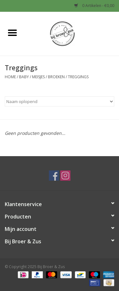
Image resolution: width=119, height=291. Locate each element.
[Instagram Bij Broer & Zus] (65, 175)
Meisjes (38, 77)
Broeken (56, 77)
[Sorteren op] (59, 101)
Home (10, 77)
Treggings (78, 77)
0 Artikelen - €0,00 (94, 5)
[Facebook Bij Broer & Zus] (54, 175)
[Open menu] (12, 32)
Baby (24, 77)
